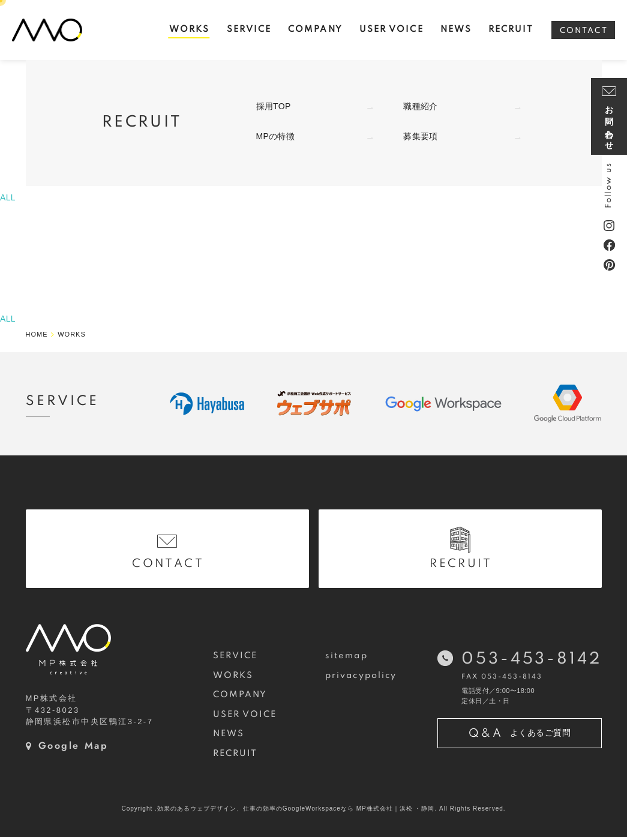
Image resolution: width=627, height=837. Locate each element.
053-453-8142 (531, 659)
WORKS (233, 675)
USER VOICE (245, 714)
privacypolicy (361, 675)
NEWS (228, 734)
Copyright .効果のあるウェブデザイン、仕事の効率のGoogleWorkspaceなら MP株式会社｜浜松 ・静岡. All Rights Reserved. (313, 808)
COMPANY (240, 695)
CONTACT (584, 31)
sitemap (346, 656)
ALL (8, 197)
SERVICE (235, 656)
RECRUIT (235, 753)
